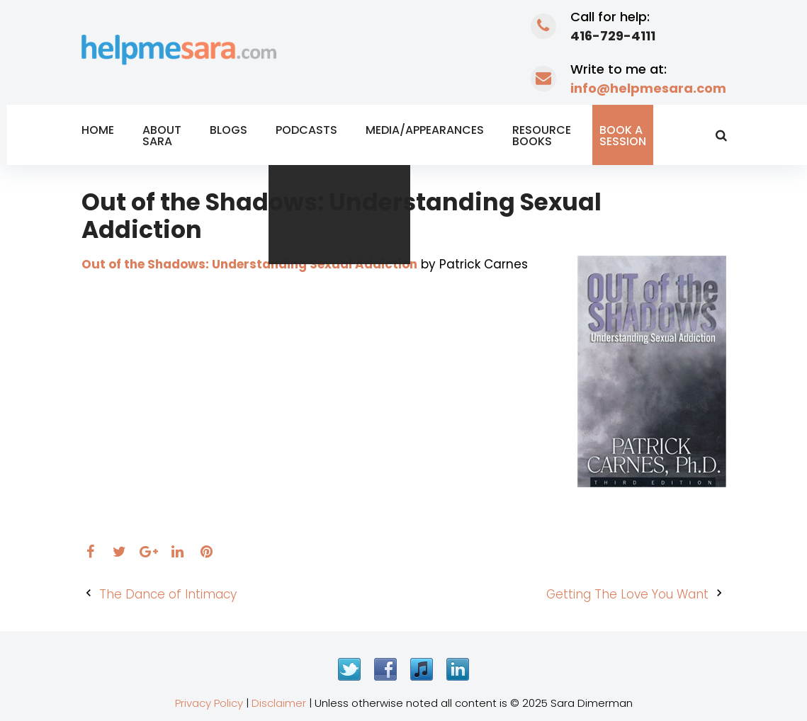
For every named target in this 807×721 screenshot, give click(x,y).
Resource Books (541, 135)
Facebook (385, 669)
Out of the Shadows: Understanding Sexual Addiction (249, 264)
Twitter (349, 669)
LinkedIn (457, 669)
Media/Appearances (425, 130)
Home (97, 130)
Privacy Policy (209, 703)
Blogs (228, 130)
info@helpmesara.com (648, 88)
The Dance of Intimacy (168, 594)
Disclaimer (279, 703)
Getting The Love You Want (627, 594)
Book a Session (622, 135)
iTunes (421, 669)
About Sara (161, 135)
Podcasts (306, 130)
